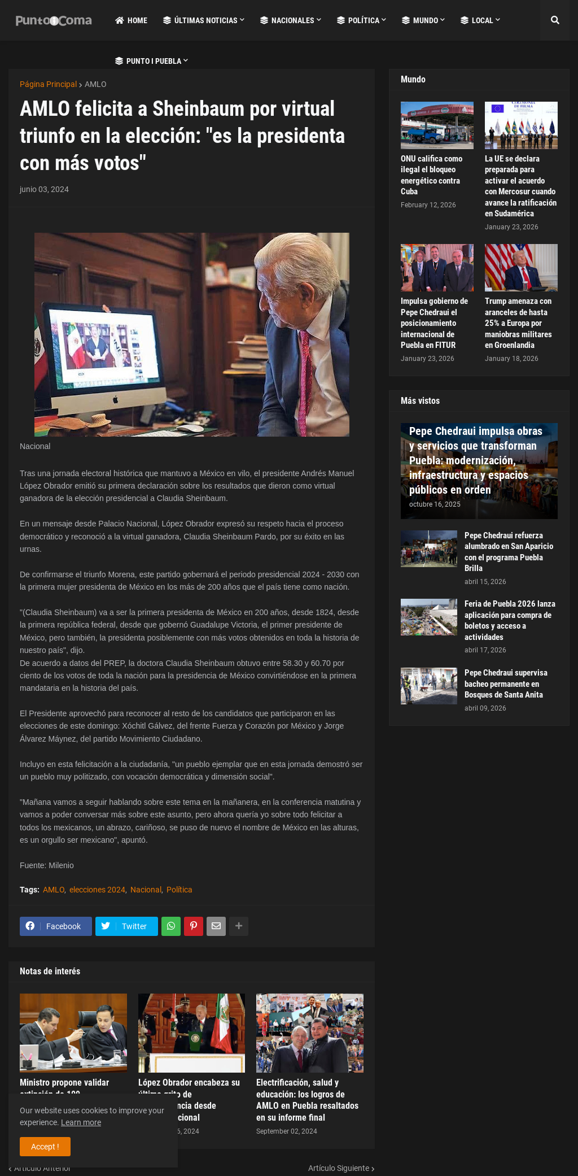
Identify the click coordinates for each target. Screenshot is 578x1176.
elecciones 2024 (97, 890)
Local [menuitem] (477, 20)
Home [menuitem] (131, 20)
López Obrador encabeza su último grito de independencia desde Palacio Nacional (189, 1100)
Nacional (145, 890)
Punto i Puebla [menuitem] (148, 61)
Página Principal (48, 84)
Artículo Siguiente (338, 1168)
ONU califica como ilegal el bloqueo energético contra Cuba (431, 175)
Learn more (81, 1122)
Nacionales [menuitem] (287, 20)
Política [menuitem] (358, 20)
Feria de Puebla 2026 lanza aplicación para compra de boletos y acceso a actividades (510, 620)
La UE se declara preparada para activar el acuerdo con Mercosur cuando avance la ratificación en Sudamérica (521, 186)
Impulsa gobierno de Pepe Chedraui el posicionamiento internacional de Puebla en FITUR (434, 323)
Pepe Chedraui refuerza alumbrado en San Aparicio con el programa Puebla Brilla (509, 552)
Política (179, 890)
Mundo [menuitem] (420, 20)
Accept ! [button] (45, 1146)
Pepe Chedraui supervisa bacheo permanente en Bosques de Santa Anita (506, 684)
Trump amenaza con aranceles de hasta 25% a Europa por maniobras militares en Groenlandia (518, 323)
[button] (555, 20)
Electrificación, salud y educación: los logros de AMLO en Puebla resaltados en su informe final (307, 1100)
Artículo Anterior (42, 1168)
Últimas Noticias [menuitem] (200, 20)
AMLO (96, 84)
